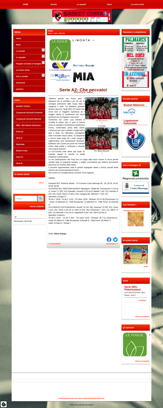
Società (53, 4)
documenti (20, 83)
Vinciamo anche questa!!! (134, 211)
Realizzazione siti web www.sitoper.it (81, 405)
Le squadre (81, 4)
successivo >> (112, 244)
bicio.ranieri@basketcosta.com (91, 398)
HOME (25, 4)
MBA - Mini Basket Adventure (28, 125)
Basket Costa (21, 151)
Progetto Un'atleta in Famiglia (28, 64)
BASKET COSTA (23, 106)
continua (142, 300)
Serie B (19, 163)
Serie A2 (19, 132)
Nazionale (20, 144)
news (55, 33)
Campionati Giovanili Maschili (28, 119)
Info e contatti (22, 76)
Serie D (19, 138)
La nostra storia (137, 4)
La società (20, 51)
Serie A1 (19, 157)
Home (18, 38)
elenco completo (37, 206)
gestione (19, 89)
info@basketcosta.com (68, 398)
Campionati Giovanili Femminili (29, 113)
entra (41, 183)
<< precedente (54, 244)
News (109, 4)
